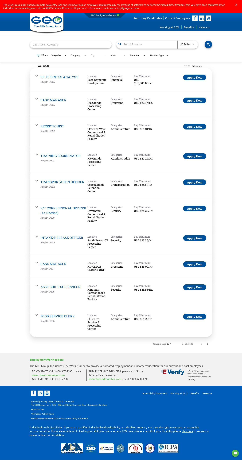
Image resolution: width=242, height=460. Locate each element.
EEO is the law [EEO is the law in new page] (37, 409)
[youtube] (208, 18)
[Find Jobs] (208, 44)
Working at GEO (169, 27)
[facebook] (195, 18)
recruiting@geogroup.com (124, 8)
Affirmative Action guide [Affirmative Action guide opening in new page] (42, 414)
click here (187, 431)
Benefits (189, 27)
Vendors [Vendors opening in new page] (34, 401)
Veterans (204, 27)
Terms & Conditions (63, 401)
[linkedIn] (201, 18)
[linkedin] (40, 393)
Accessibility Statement (154, 393)
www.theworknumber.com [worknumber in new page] (48, 375)
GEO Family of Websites (104, 15)
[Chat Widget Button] (235, 453)
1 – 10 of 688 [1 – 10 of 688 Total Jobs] (187, 344)
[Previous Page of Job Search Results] (201, 344)
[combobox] (70, 44)
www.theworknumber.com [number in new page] (105, 379)
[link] (121, 79)
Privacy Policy (46, 401)
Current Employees (177, 18)
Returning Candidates (146, 18)
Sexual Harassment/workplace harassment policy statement (58, 418)
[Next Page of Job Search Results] (207, 344)
